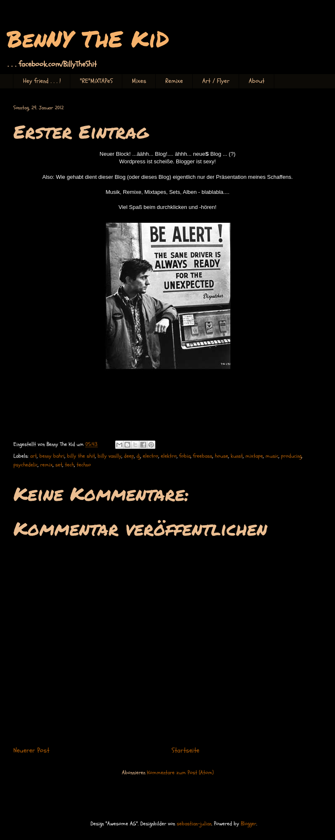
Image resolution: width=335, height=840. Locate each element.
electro (150, 456)
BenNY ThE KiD (88, 38)
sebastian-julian (194, 823)
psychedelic (25, 465)
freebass (202, 456)
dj (138, 456)
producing (291, 456)
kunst (237, 456)
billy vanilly (109, 456)
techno (84, 465)
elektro (169, 456)
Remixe (174, 81)
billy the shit (81, 456)
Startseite (185, 750)
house (221, 456)
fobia (185, 456)
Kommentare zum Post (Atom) (180, 772)
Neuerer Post (31, 750)
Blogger (248, 823)
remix (46, 465)
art (33, 456)
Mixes (139, 81)
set (58, 465)
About (257, 81)
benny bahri (51, 456)
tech (69, 465)
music (271, 456)
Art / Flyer (215, 81)
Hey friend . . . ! (42, 81)
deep (129, 456)
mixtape (254, 456)
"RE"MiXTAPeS (96, 81)
